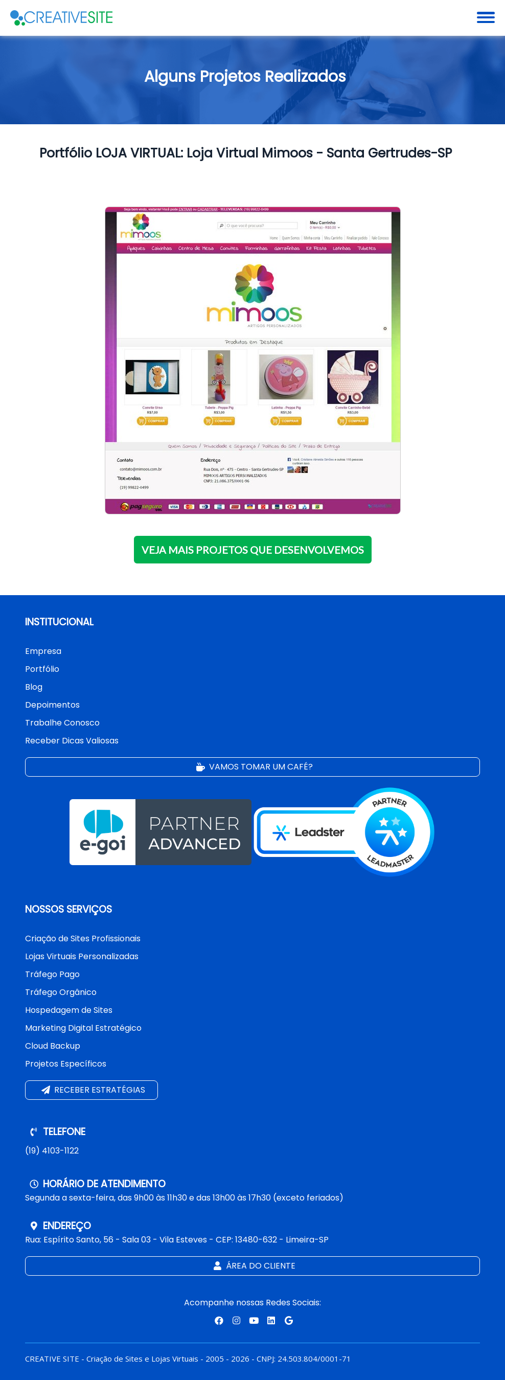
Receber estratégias (92, 1090)
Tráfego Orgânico (61, 992)
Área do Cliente (253, 1266)
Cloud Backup (52, 1046)
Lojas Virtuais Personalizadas (82, 956)
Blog (33, 687)
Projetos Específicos (65, 1064)
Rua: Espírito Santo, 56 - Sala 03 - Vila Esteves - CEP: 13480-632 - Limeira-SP (177, 1240)
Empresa (43, 651)
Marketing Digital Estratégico (83, 1028)
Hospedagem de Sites (68, 1010)
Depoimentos (52, 705)
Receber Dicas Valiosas (72, 740)
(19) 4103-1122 (52, 1151)
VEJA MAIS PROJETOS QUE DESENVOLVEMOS (253, 550)
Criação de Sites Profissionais (83, 938)
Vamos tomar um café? (253, 767)
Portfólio (42, 669)
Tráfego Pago (52, 974)
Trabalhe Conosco (62, 723)
